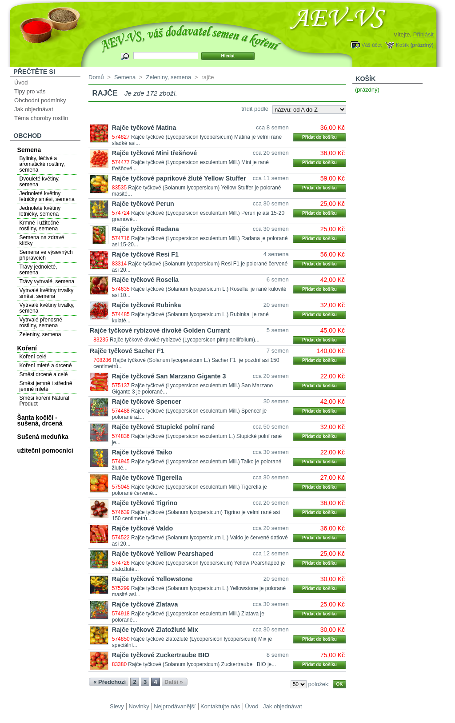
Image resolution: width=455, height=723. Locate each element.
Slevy (117, 706)
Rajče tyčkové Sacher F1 (127, 350)
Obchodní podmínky (40, 100)
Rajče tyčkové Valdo (142, 528)
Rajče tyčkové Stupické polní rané (163, 426)
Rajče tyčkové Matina (144, 127)
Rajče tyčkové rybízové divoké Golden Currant (160, 330)
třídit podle (254, 108)
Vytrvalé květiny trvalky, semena (47, 308)
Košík (402, 45)
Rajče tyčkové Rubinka (146, 305)
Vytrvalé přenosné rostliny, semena (41, 323)
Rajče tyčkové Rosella (145, 279)
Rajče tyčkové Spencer (146, 401)
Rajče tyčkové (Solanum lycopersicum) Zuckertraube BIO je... (202, 664)
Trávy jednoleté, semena (38, 270)
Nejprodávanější (175, 706)
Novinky (138, 706)
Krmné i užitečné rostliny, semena (39, 226)
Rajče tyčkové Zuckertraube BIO (160, 655)
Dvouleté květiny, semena (40, 182)
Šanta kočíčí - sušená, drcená (40, 420)
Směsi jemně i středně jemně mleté (46, 386)
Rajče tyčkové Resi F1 (145, 254)
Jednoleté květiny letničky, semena (40, 211)
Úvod (21, 82)
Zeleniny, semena (40, 334)
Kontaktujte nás (220, 706)
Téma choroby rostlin (41, 118)
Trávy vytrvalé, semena (47, 281)
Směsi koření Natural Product (44, 401)
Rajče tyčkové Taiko (142, 452)
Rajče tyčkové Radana (145, 229)
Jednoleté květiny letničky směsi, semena (47, 196)
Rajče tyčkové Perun (143, 203)
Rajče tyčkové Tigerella (147, 477)
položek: (319, 684)
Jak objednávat (33, 109)
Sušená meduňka (42, 436)
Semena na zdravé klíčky (42, 240)
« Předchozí (109, 682)
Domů (96, 77)
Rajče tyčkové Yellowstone (152, 578)
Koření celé (33, 356)
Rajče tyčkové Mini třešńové (154, 153)
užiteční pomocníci (45, 450)
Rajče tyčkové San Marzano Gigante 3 (169, 376)
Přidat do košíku (319, 137)
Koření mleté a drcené (46, 365)
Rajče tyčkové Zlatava (145, 604)
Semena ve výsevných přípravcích (46, 255)
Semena (29, 149)
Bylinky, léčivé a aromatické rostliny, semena (42, 164)
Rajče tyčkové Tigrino (145, 502)
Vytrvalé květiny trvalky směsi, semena (47, 293)
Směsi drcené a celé (44, 374)
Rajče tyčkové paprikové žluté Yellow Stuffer (179, 178)
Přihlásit (423, 34)
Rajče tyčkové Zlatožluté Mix (155, 629)
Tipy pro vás (29, 91)
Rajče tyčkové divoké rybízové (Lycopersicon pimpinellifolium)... (184, 340)
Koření (27, 348)
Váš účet (372, 45)
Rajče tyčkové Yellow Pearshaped (163, 553)
